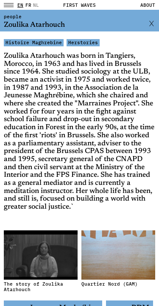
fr (28, 5)
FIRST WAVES (79, 5)
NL (36, 5)
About (147, 5)
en (20, 5)
